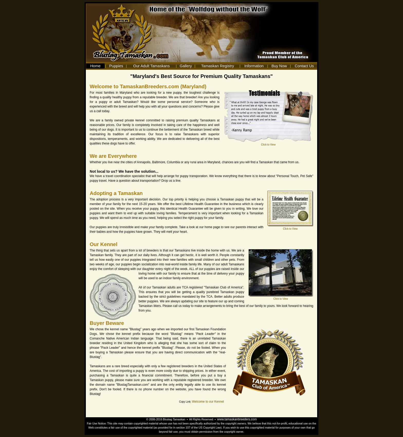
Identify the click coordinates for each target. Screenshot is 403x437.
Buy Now (279, 66)
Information (254, 66)
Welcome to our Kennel (208, 401)
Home (95, 66)
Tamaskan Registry (217, 66)
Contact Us (304, 66)
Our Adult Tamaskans (151, 66)
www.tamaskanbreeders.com (237, 419)
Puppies (116, 66)
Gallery (186, 66)
